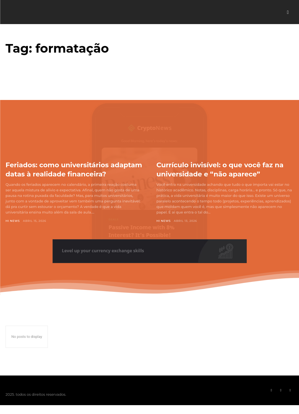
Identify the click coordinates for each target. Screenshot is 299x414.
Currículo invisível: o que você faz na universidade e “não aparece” (224, 169)
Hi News (13, 230)
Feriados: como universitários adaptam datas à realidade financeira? (65, 173)
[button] (287, 12)
